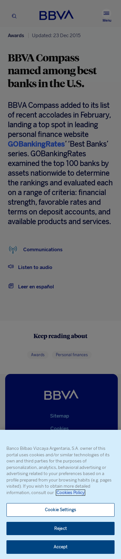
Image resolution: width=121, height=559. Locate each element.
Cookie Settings (60, 509)
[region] (60, 494)
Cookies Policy (70, 492)
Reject (60, 528)
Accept (61, 546)
